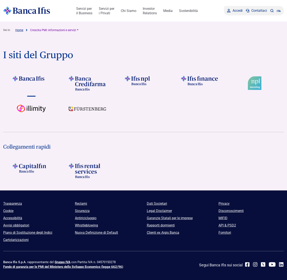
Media (168, 11)
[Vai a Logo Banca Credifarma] (87, 83)
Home (19, 30)
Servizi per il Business (84, 11)
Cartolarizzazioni (16, 240)
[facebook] (247, 264)
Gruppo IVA (62, 262)
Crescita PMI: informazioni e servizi (53, 30)
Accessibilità (12, 218)
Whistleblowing (86, 225)
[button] (272, 10)
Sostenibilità (188, 11)
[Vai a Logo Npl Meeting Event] (256, 83)
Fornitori (225, 233)
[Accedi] (235, 10)
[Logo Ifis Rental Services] (87, 170)
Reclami (81, 204)
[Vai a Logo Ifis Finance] (200, 83)
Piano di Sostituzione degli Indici (27, 233)
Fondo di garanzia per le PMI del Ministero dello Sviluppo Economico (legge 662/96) (63, 267)
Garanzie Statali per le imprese (170, 218)
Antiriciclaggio (85, 218)
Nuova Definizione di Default (96, 233)
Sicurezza (82, 211)
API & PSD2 (227, 225)
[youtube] (272, 264)
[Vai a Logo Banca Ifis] (31, 83)
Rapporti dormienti (161, 225)
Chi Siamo (128, 11)
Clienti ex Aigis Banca (163, 233)
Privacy (224, 204)
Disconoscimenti (231, 211)
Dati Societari (157, 204)
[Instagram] (255, 264)
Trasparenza (12, 204)
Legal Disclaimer (159, 211)
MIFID (223, 218)
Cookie (8, 211)
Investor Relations (150, 11)
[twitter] (263, 264)
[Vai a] (143, 83)
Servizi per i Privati (106, 11)
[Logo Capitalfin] (31, 170)
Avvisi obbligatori (16, 225)
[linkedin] (281, 264)
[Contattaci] (256, 10)
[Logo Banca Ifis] (26, 11)
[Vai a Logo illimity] (31, 112)
